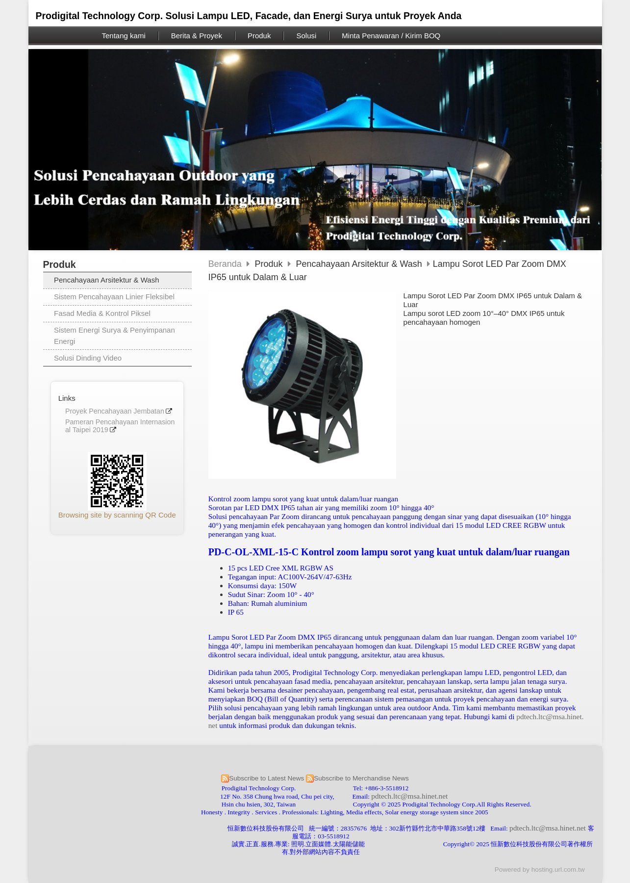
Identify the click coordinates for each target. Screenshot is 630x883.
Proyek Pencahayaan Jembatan (114, 411)
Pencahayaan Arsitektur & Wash (106, 280)
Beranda (225, 264)
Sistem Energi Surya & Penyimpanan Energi (114, 335)
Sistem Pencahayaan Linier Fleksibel (114, 296)
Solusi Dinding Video (88, 358)
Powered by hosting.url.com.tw (540, 869)
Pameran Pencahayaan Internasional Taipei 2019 (120, 426)
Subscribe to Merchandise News (361, 778)
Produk (270, 264)
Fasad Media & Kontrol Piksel (102, 313)
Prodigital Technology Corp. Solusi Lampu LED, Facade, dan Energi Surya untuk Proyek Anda (249, 15)
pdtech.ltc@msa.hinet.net (409, 796)
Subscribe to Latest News (266, 778)
